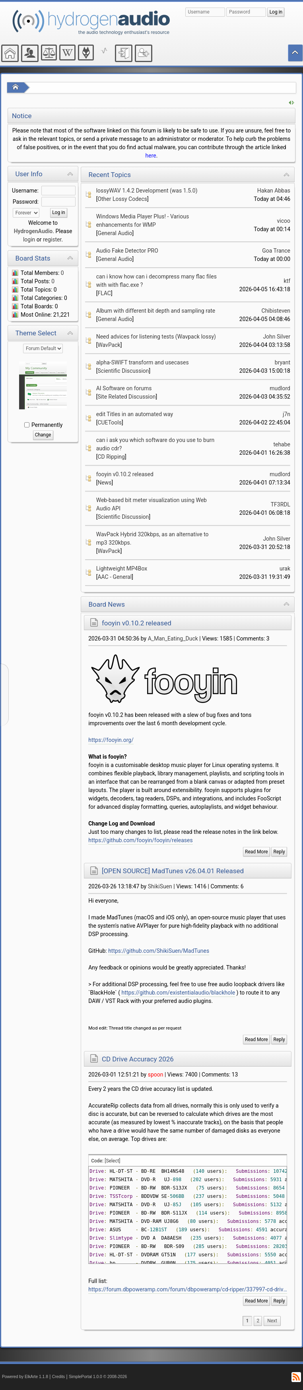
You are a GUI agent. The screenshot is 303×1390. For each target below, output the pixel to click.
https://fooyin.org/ (111, 740)
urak (285, 568)
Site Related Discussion (126, 396)
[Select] (112, 1161)
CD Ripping (111, 457)
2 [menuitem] (257, 1321)
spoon (155, 1074)
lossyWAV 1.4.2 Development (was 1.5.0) (147, 190)
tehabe (281, 444)
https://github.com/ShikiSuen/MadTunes (158, 951)
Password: (26, 202)
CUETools (109, 422)
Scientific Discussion (123, 371)
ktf (287, 281)
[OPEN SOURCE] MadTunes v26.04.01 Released (173, 871)
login (29, 239)
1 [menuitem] (247, 1321)
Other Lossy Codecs (122, 199)
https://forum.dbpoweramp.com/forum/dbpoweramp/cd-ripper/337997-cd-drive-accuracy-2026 (187, 1289)
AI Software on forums (124, 388)
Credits (58, 1376)
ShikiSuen (160, 886)
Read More (256, 852)
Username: (25, 190)
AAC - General (114, 577)
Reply (279, 852)
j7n (286, 414)
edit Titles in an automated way (134, 414)
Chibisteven (276, 311)
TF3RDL (280, 504)
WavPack (108, 345)
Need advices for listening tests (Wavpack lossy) (156, 336)
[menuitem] (272, 1321)
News (104, 482)
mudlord (280, 388)
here (151, 155)
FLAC (104, 293)
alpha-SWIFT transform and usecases (142, 362)
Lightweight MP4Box (122, 568)
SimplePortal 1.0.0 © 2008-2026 (98, 1376)
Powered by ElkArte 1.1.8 (25, 1376)
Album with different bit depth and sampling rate (156, 311)
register (52, 239)
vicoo (283, 221)
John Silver (276, 336)
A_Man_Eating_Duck (173, 638)
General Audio (114, 233)
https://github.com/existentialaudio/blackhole (178, 992)
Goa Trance (276, 250)
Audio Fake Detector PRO (127, 250)
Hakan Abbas (273, 190)
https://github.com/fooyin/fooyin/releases (140, 840)
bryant (282, 362)
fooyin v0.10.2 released (124, 474)
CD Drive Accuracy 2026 (138, 1059)
